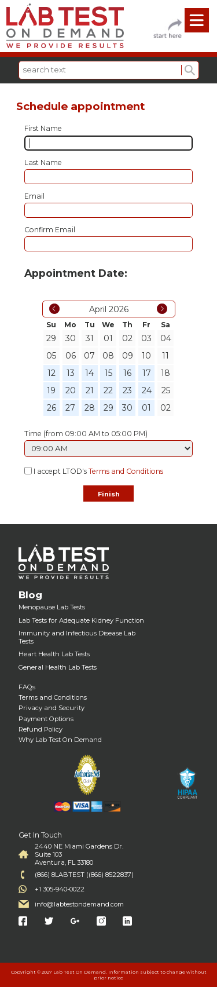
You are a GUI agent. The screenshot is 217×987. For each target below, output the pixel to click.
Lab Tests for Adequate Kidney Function (81, 620)
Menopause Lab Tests (52, 607)
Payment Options (46, 719)
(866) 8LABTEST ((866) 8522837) (84, 875)
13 (71, 373)
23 (127, 390)
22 (108, 390)
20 (70, 390)
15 (108, 373)
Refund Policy (40, 729)
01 (146, 408)
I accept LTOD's (98, 471)
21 (90, 390)
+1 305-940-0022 (59, 889)
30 (127, 408)
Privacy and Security (51, 708)
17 (146, 373)
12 (51, 373)
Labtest (65, 26)
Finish (109, 494)
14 (89, 373)
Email (34, 196)
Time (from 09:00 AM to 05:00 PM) (86, 433)
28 (89, 408)
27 (70, 408)
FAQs (27, 687)
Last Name (43, 162)
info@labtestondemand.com (79, 904)
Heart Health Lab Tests (54, 654)
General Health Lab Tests (58, 667)
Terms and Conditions (126, 471)
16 (127, 373)
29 (108, 408)
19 (51, 390)
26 (51, 408)
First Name (43, 128)
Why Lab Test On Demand (60, 740)
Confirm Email (49, 229)
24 (147, 390)
